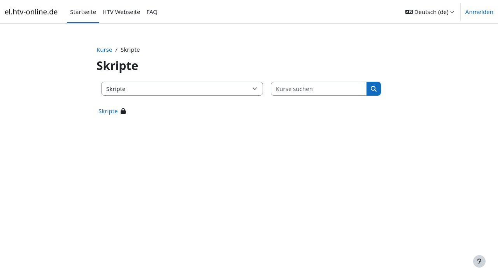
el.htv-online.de (31, 11)
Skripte (107, 111)
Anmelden (479, 12)
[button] (429, 11)
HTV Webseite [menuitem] (121, 12)
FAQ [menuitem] (152, 12)
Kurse (104, 49)
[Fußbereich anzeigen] (479, 261)
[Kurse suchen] (319, 89)
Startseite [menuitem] (83, 12)
